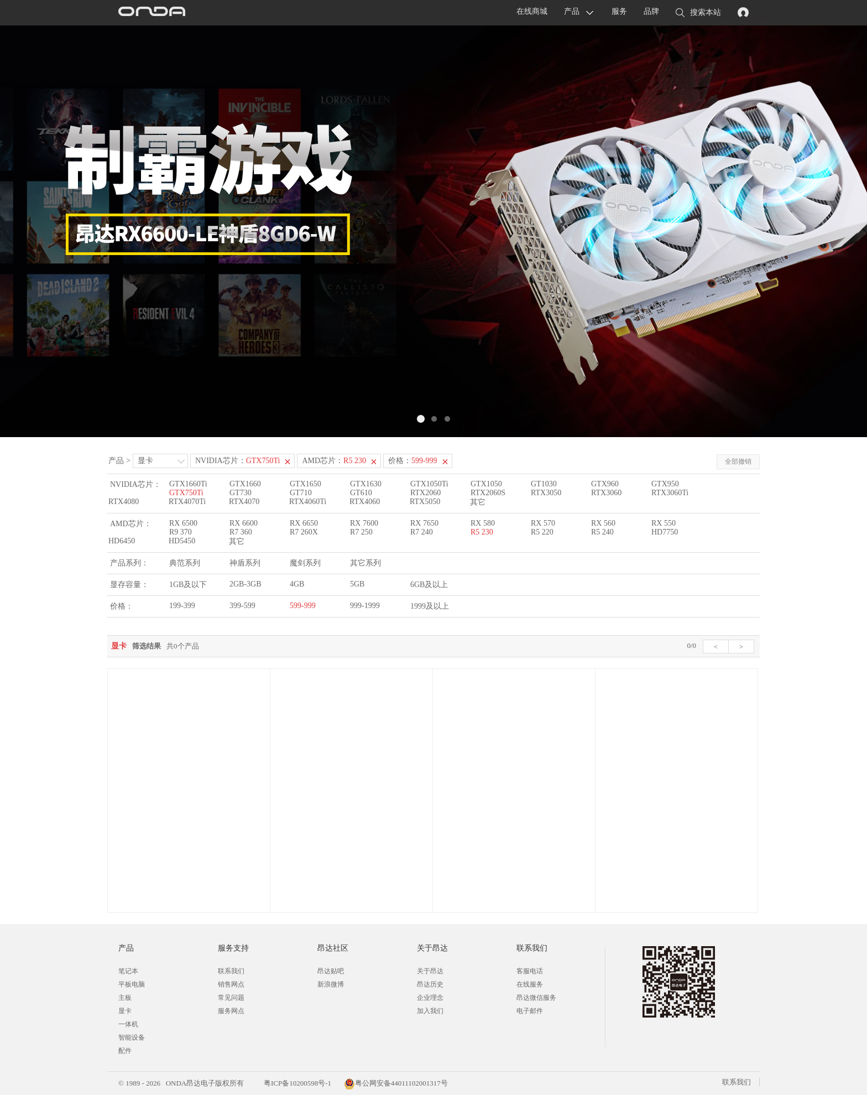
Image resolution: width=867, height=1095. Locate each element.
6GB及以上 (429, 584)
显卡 (145, 460)
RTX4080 (123, 501)
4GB (297, 584)
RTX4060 (364, 501)
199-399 (182, 605)
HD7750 (664, 532)
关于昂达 (430, 971)
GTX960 (605, 484)
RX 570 (543, 523)
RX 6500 (183, 523)
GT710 (301, 493)
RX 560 (603, 523)
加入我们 (430, 1011)
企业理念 (430, 997)
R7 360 (240, 532)
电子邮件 (529, 1011)
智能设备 (131, 1037)
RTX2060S (488, 493)
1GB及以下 (188, 584)
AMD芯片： (334, 460)
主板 (125, 997)
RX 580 (483, 523)
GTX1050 (486, 484)
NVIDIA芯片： (237, 460)
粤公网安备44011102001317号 (396, 1083)
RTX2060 (425, 493)
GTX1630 (366, 484)
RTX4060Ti (307, 501)
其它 (477, 502)
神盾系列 (244, 563)
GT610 (361, 493)
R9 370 (180, 532)
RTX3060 (606, 493)
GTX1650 (305, 484)
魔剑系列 (305, 563)
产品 (571, 11)
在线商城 (531, 11)
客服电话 (529, 971)
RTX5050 (425, 501)
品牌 (651, 11)
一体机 (128, 1024)
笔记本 (128, 971)
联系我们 (231, 971)
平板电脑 (131, 984)
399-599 (242, 605)
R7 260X (304, 532)
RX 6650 (304, 523)
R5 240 (602, 532)
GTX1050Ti (429, 484)
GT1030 (544, 484)
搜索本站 (698, 13)
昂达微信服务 (536, 997)
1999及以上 (429, 606)
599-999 (303, 605)
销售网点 (231, 984)
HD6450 (121, 541)
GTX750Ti (186, 493)
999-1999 (365, 605)
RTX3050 (546, 493)
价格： (412, 460)
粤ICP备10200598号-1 (296, 1083)
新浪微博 (330, 984)
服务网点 (231, 1011)
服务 (619, 11)
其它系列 (365, 563)
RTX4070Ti (187, 501)
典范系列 (184, 563)
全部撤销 (738, 461)
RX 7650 (424, 523)
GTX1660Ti (188, 484)
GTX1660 (245, 484)
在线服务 (529, 984)
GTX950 (665, 484)
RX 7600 (364, 523)
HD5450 (182, 541)
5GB (357, 584)
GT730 (240, 493)
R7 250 (361, 532)
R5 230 (482, 532)
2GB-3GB (245, 584)
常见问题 (231, 997)
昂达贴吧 (330, 971)
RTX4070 (244, 501)
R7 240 (421, 532)
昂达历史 (430, 984)
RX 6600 (243, 523)
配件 (125, 1051)
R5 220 (542, 532)
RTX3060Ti (669, 493)
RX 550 (663, 523)
